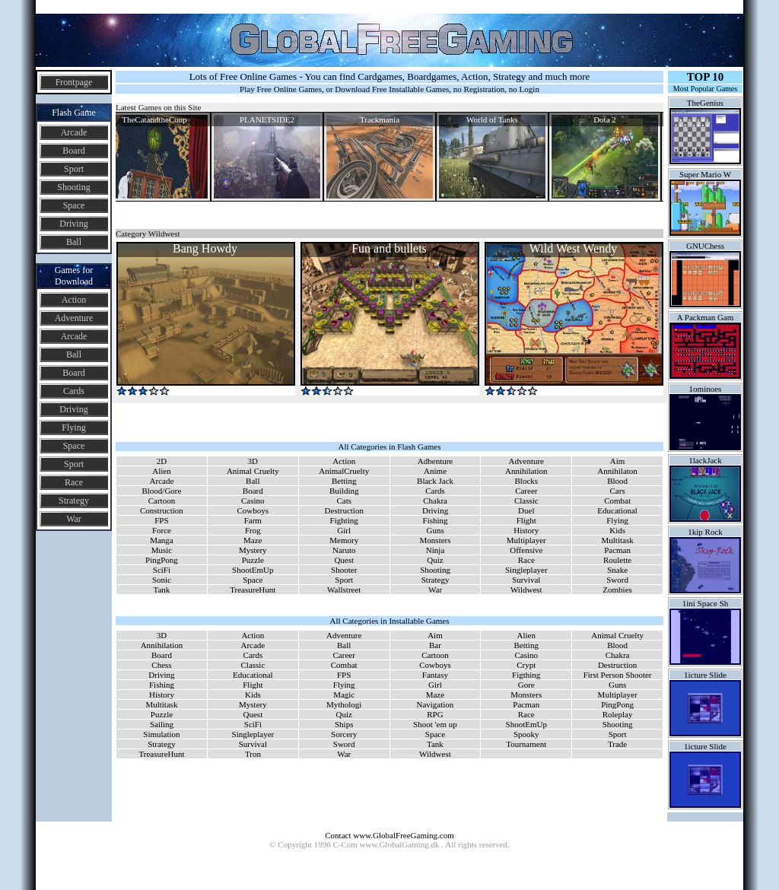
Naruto (344, 550)
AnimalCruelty (344, 470)
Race (74, 482)
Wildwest (526, 589)
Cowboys (253, 510)
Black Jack (435, 480)
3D (253, 461)
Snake (617, 569)
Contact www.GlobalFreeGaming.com (389, 835)
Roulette (617, 559)
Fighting (344, 520)
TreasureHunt (252, 589)
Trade (617, 744)
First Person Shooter (617, 674)
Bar (435, 645)
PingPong (161, 559)
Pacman (617, 550)
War (73, 518)
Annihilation (526, 470)
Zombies (617, 589)
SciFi (161, 569)
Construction (161, 510)
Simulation (161, 734)
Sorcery (344, 734)
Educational (617, 510)
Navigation (434, 704)
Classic (526, 500)
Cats (343, 500)
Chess (161, 664)
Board (73, 150)
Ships (344, 724)
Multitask (618, 540)
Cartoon (161, 500)
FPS (161, 520)
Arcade (74, 132)
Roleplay (618, 714)
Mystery (253, 550)
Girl (344, 530)
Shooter (344, 569)
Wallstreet (344, 589)
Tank (162, 589)
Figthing (526, 674)
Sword (617, 579)
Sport (74, 169)
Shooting (73, 187)
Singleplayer (526, 569)
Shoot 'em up (435, 724)
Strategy (74, 500)
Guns (435, 530)
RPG (435, 714)
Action (74, 299)
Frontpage (74, 82)
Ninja (435, 550)
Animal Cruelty (253, 470)
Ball (73, 242)
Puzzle (253, 559)
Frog (253, 530)
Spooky (526, 734)
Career (526, 490)
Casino (253, 500)
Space (74, 205)
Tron (253, 753)
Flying (73, 427)
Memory (343, 540)
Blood (617, 480)
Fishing (435, 520)
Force (161, 530)
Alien (161, 470)
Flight (526, 520)
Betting (344, 480)
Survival (526, 579)
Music (162, 550)
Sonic (161, 579)
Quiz (435, 559)
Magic (344, 694)
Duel (526, 510)
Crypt (526, 664)
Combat (617, 500)
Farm (253, 520)
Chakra (435, 500)
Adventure (74, 318)
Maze (252, 540)
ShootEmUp (252, 569)
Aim (617, 461)
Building (344, 490)
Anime (435, 470)
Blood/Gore (161, 490)
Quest (344, 559)
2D (162, 461)
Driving (73, 223)
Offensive (526, 550)
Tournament (526, 744)
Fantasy (435, 674)
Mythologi (343, 704)
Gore (526, 684)
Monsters (435, 540)
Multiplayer (526, 540)
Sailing (161, 724)
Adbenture (435, 461)
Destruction (344, 510)
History (526, 530)
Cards (73, 391)
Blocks (527, 480)
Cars (617, 490)
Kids (617, 530)
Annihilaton (617, 470)
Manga (161, 540)
